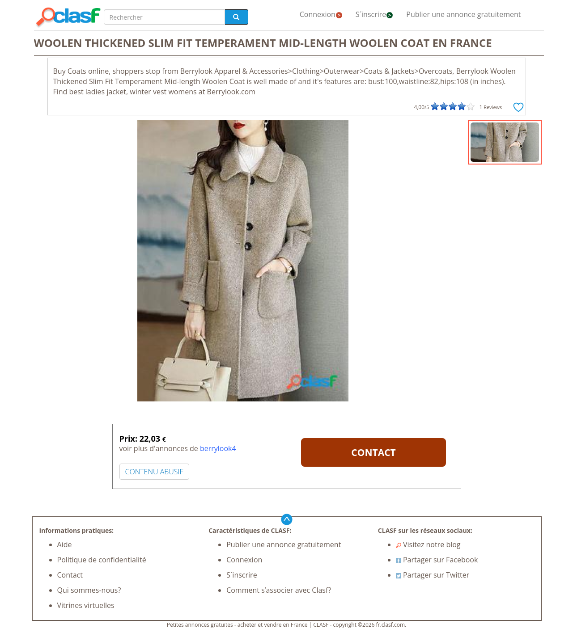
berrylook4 (218, 448)
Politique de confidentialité (101, 560)
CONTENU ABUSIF (154, 472)
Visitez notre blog (428, 544)
